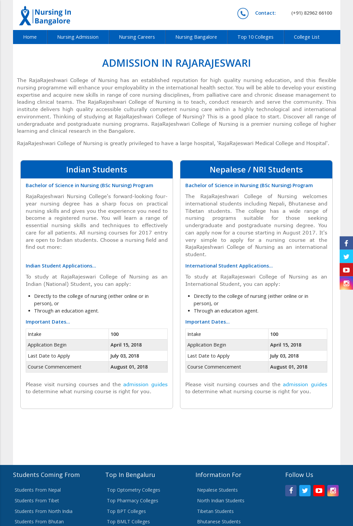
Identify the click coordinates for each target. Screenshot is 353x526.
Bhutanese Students (219, 521)
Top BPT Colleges (126, 511)
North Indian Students (220, 500)
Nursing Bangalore (196, 37)
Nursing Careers (137, 37)
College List (307, 37)
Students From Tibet (37, 500)
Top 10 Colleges (255, 37)
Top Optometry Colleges (133, 490)
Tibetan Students (215, 511)
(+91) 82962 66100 (293, 13)
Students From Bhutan (39, 521)
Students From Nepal (38, 490)
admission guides (145, 384)
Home (30, 37)
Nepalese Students (217, 490)
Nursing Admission (78, 37)
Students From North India (43, 511)
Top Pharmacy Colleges (132, 500)
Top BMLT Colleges (128, 521)
